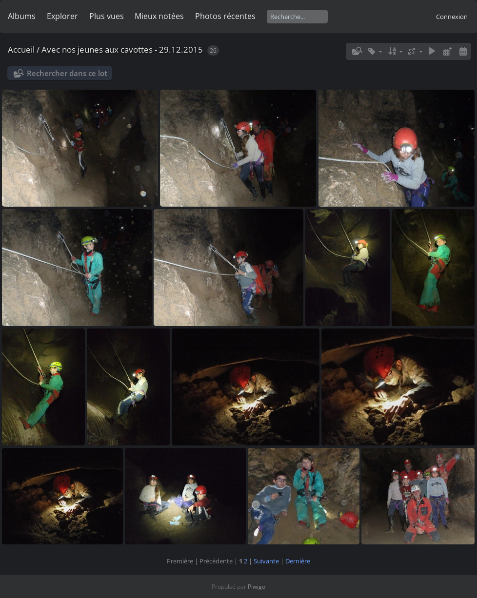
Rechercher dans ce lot (67, 73)
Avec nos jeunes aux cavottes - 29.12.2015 (122, 49)
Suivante (266, 561)
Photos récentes (225, 16)
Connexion (452, 16)
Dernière (297, 561)
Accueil (21, 49)
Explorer (62, 16)
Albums (22, 16)
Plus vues (106, 16)
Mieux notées (159, 16)
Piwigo (256, 586)
